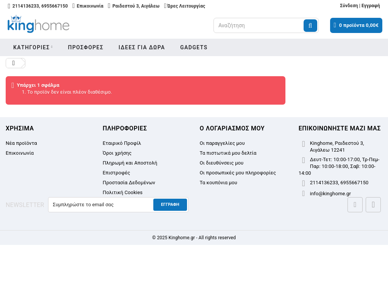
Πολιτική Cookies (122, 192)
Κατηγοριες (31, 47)
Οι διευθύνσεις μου (222, 163)
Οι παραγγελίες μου (222, 143)
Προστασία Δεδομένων (129, 182)
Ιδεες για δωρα (141, 47)
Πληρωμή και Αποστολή (130, 163)
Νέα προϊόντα (21, 143)
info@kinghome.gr (330, 193)
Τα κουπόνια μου (218, 182)
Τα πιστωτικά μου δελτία (228, 153)
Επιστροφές (116, 173)
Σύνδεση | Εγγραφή (360, 5)
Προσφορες (86, 47)
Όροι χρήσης (117, 153)
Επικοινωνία (20, 153)
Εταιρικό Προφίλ (122, 143)
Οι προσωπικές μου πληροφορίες (238, 173)
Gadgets (193, 47)
